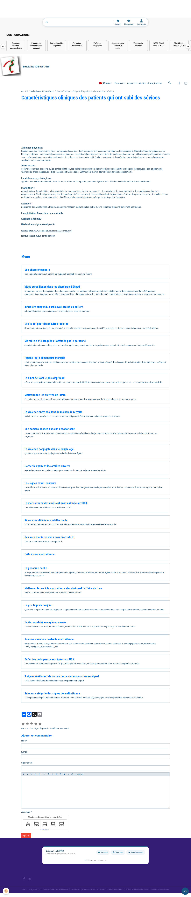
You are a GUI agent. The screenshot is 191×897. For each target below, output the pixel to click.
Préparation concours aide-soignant (36, 45)
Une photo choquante (37, 270)
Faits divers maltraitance (39, 554)
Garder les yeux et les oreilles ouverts (47, 466)
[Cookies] (6, 891)
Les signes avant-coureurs (40, 483)
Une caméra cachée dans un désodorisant (49, 429)
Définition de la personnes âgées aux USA (49, 660)
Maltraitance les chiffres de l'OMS (45, 395)
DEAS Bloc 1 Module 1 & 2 (158, 44)
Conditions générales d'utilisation (53, 890)
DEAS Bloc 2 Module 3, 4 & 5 (179, 44)
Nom (23, 741)
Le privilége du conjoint (38, 605)
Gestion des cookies (162, 890)
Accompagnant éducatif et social (118, 45)
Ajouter (26, 836)
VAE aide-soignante (97, 44)
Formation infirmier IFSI (77, 44)
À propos (118, 853)
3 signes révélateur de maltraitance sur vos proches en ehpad (61, 677)
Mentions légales (27, 890)
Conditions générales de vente (84, 890)
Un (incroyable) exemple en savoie (45, 622)
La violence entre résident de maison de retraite (53, 412)
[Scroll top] (185, 891)
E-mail (24, 752)
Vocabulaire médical (138, 44)
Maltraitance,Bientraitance (42, 92)
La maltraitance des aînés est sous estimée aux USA (55, 503)
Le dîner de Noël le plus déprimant (44, 378)
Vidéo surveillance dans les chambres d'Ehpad (52, 287)
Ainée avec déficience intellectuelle (46, 520)
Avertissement (135, 853)
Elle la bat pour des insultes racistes (46, 324)
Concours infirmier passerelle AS (16, 45)
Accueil (24, 92)
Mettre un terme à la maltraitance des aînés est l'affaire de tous (63, 588)
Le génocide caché (35, 568)
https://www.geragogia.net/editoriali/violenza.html (51, 231)
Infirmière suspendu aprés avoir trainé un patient (53, 307)
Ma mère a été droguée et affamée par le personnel (55, 341)
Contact (105, 83)
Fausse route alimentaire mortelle (44, 358)
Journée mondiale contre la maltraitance (49, 639)
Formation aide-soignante (56, 44)
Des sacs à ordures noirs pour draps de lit (49, 537)
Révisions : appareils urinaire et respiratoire (138, 83)
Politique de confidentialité (138, 890)
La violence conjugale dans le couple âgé (49, 449)
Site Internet (26, 763)
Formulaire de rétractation (112, 890)
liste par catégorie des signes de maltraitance (52, 694)
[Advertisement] (53, 10)
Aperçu (79, 775)
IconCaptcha (44, 830)
